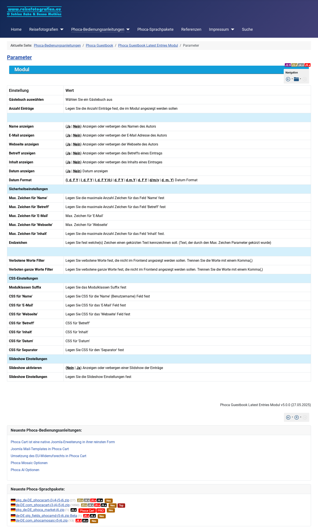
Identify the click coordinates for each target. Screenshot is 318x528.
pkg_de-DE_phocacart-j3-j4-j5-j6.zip (42, 500)
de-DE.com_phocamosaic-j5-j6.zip (42, 520)
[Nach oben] (296, 417)
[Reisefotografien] (61, 29)
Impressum (219, 29)
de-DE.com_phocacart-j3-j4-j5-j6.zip (43, 505)
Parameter (19, 57)
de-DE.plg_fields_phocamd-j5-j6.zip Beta (46, 516)
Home (16, 29)
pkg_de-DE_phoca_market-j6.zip (40, 510)
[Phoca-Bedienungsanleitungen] (127, 29)
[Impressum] (231, 29)
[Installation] (288, 79)
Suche (247, 29)
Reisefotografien (43, 29)
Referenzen (191, 29)
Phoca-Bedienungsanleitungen (97, 29)
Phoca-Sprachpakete (155, 29)
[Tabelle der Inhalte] (296, 79)
